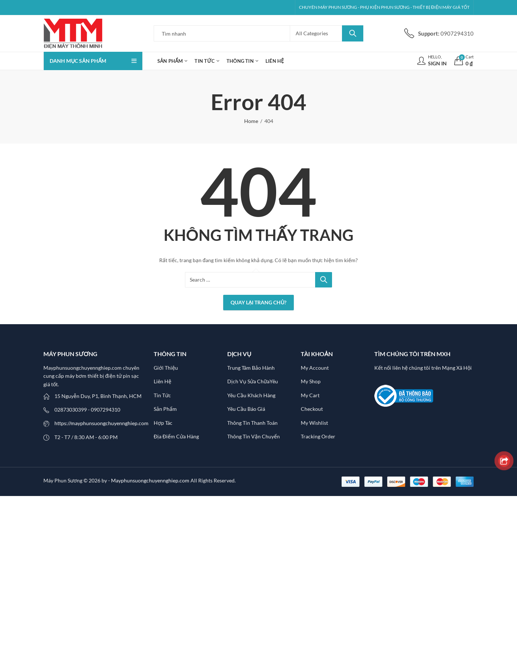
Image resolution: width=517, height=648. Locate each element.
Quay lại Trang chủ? (259, 302)
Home (251, 121)
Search (352, 33)
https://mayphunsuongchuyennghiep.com (101, 423)
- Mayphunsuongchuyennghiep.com (149, 480)
